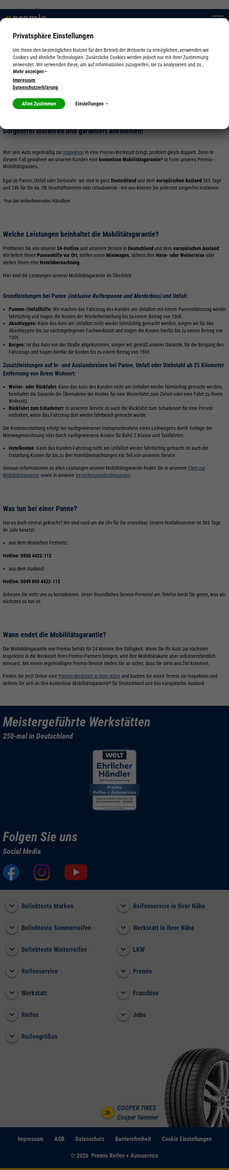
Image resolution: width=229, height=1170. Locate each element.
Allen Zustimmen (39, 104)
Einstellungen (91, 104)
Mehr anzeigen (30, 71)
